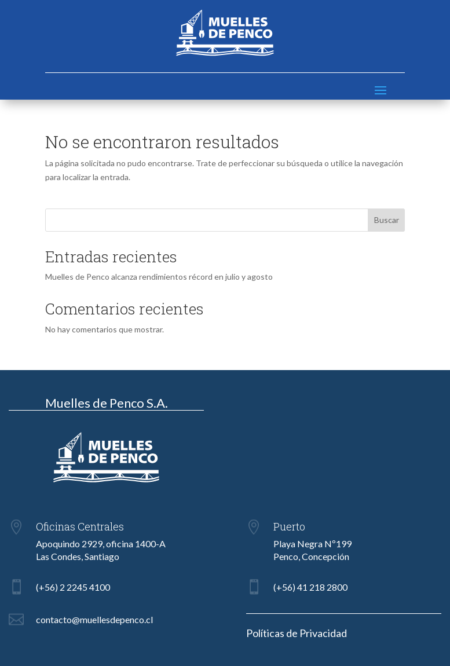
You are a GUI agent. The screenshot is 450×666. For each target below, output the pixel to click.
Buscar (386, 220)
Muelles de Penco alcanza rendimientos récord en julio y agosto (159, 276)
